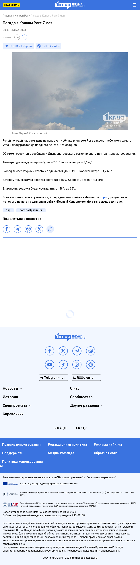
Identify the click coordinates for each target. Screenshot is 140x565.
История (10, 397)
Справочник (13, 414)
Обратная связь (106, 453)
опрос (104, 197)
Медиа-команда (61, 453)
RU (24, 37)
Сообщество (81, 397)
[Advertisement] (70, 266)
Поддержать (11, 5)
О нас (74, 388)
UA (17, 37)
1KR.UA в (20, 46)
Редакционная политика (67, 444)
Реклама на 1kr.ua (108, 444)
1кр (8, 210)
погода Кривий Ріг (31, 210)
